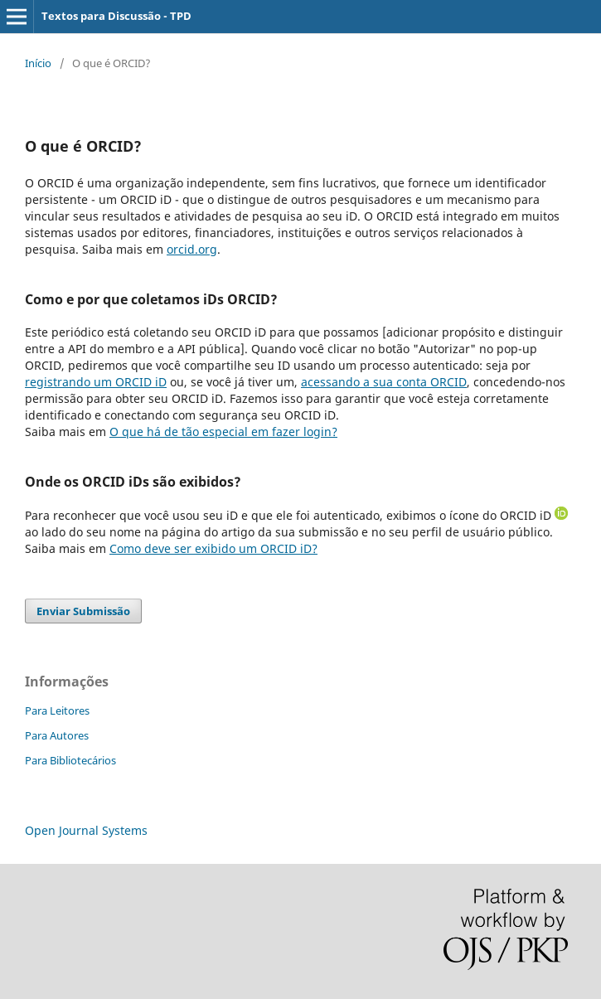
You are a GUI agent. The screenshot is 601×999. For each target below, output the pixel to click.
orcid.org (192, 249)
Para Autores (57, 735)
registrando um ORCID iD (96, 382)
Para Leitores (57, 710)
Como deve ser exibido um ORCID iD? (213, 548)
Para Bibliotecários (70, 760)
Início (38, 63)
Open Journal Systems (86, 830)
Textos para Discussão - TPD (116, 15)
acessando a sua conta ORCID (384, 382)
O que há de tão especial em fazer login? (223, 431)
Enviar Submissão (83, 611)
